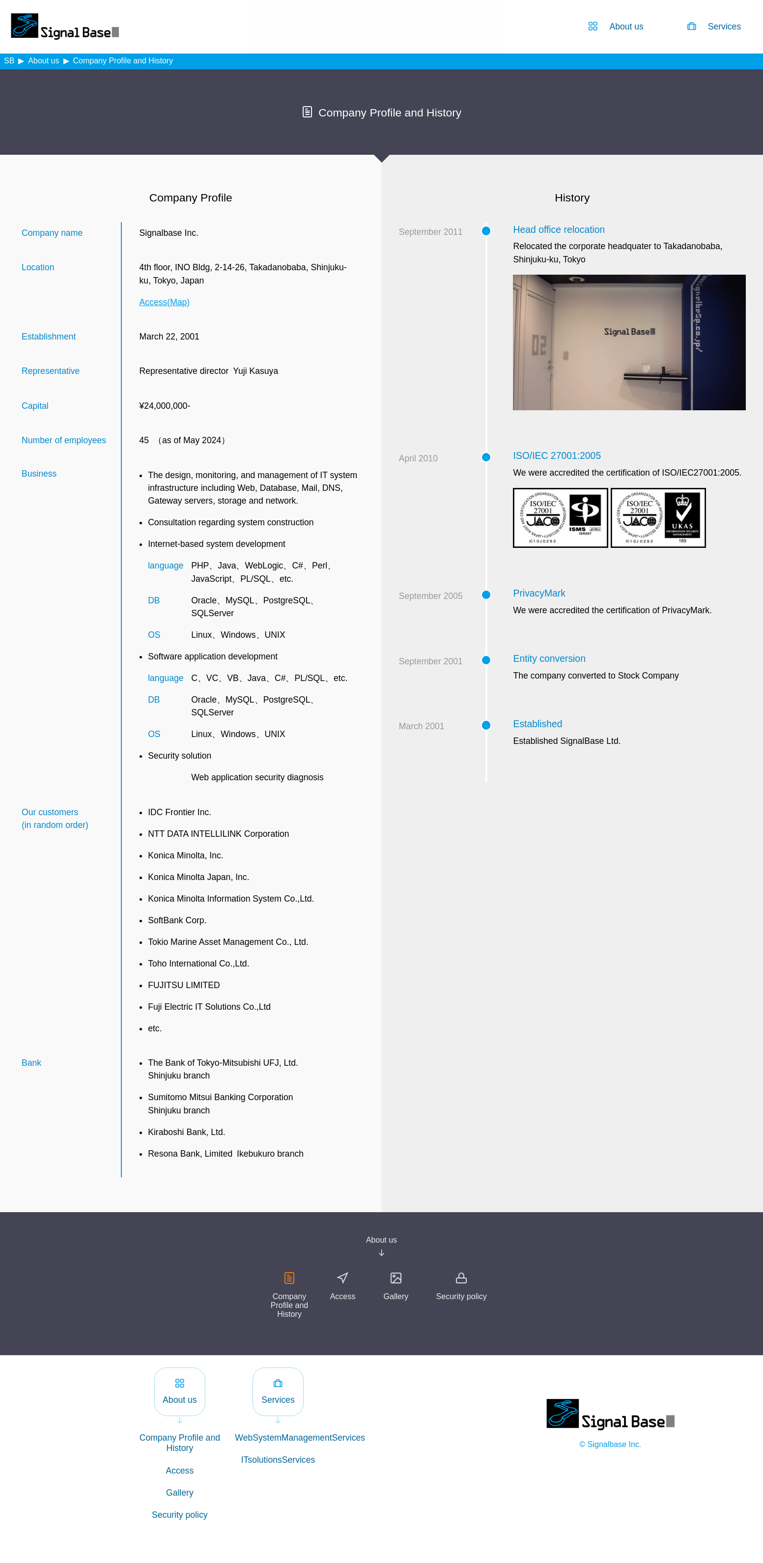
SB (9, 61)
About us (43, 61)
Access (343, 1296)
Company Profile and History (290, 1305)
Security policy (461, 1296)
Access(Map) (165, 302)
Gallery (396, 1296)
